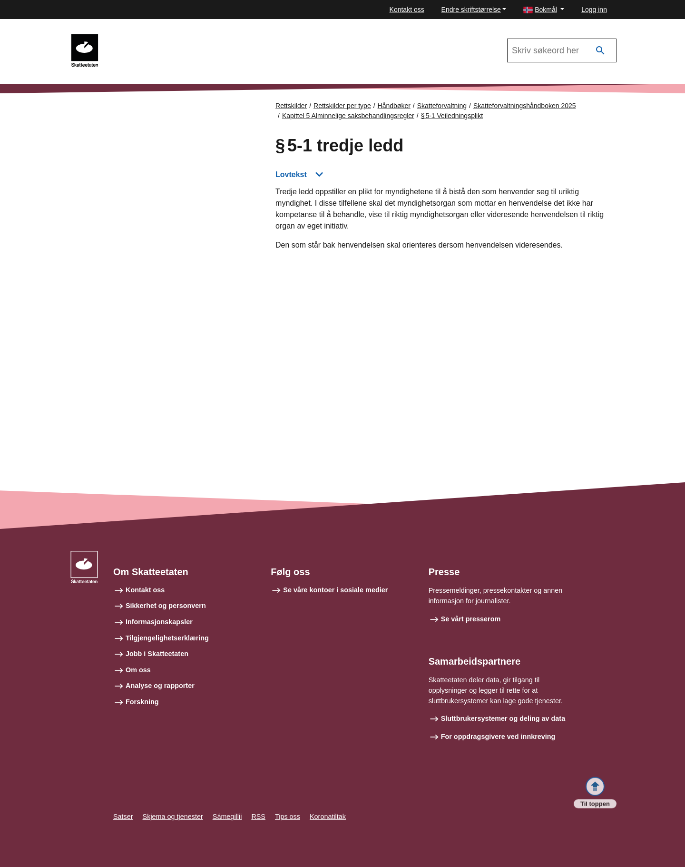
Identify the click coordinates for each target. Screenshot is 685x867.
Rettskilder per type (342, 106)
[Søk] (600, 50)
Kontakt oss (407, 9)
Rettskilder (291, 106)
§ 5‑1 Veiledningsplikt (452, 116)
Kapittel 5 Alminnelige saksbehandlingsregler (348, 116)
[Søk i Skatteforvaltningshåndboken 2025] (561, 50)
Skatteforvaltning (442, 106)
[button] (543, 10)
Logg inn (594, 9)
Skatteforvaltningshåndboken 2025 (165, 38)
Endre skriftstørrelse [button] (471, 9)
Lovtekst (291, 174)
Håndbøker (394, 106)
